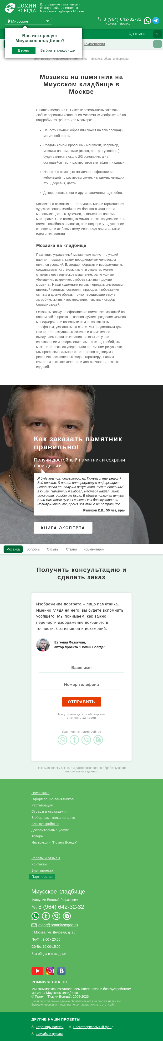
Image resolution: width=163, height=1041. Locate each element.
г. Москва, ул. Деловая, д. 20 (53, 932)
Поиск (139, 34)
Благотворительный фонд (93, 1027)
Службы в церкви (49, 1034)
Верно (23, 50)
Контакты (39, 864)
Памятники (40, 793)
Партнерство (42, 877)
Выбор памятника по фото (53, 818)
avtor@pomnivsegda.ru (58, 925)
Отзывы (53, 549)
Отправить (81, 702)
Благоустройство (45, 824)
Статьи (71, 549)
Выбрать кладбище (58, 50)
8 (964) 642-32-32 (123, 19)
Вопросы (33, 549)
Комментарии (94, 44)
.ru (49, 982)
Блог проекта (42, 870)
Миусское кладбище (58, 891)
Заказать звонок (117, 24)
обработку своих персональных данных (96, 769)
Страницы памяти (49, 1027)
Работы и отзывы (45, 858)
